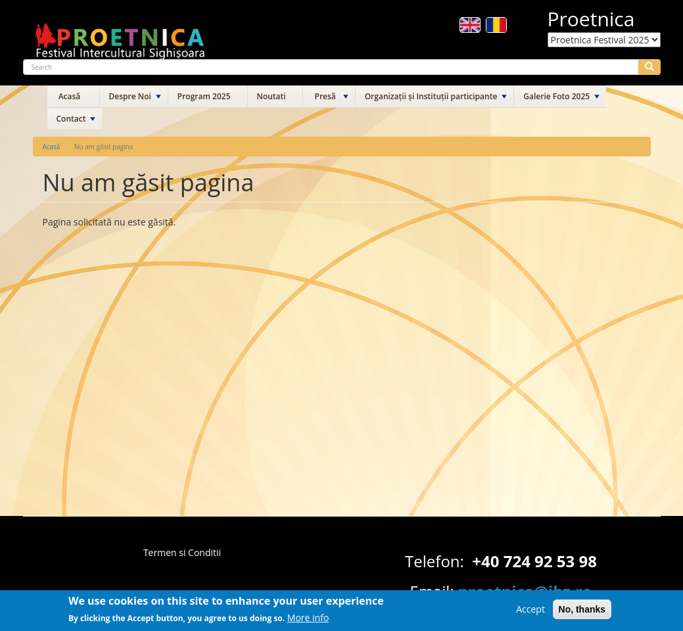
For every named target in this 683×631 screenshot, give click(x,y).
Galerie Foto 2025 (556, 96)
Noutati (271, 96)
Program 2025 (204, 96)
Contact (71, 118)
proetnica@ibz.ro (525, 591)
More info (308, 621)
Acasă (70, 96)
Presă (325, 96)
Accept (530, 612)
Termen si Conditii (182, 552)
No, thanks (582, 612)
